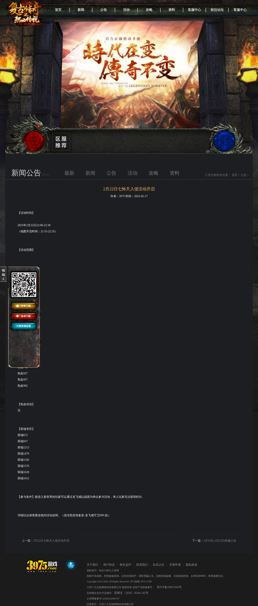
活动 (126, 10)
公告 (103, 10)
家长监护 (125, 564)
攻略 (149, 10)
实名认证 (158, 564)
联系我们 (142, 564)
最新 (69, 173)
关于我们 (92, 564)
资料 (171, 10)
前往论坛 (217, 10)
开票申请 (175, 564)
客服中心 (194, 10)
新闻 (81, 10)
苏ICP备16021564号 (169, 587)
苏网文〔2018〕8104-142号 (131, 592)
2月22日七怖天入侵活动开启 (51, 540)
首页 (58, 10)
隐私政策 (191, 564)
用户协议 (109, 564)
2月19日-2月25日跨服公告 (220, 540)
